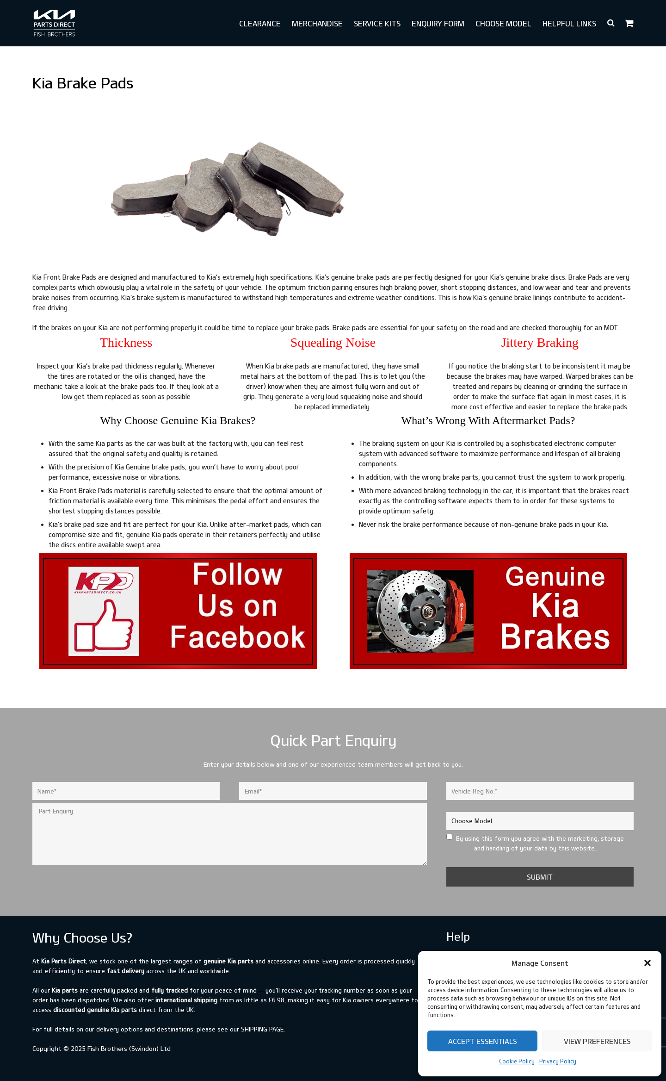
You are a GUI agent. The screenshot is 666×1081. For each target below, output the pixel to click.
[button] (647, 963)
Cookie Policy (517, 1061)
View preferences (597, 1041)
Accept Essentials (482, 1041)
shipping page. (263, 1029)
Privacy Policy (557, 1061)
